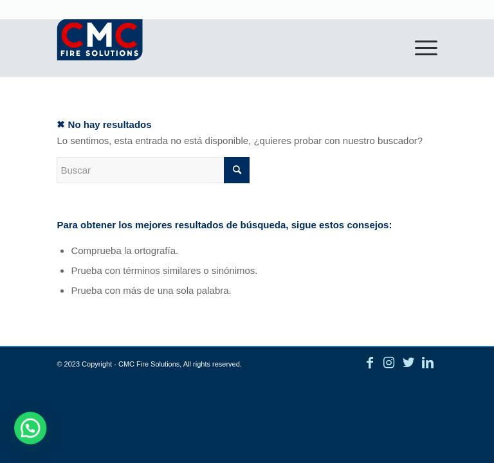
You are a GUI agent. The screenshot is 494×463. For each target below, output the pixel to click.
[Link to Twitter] (408, 362)
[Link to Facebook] (370, 362)
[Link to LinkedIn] (427, 362)
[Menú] (419, 48)
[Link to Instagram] (389, 362)
